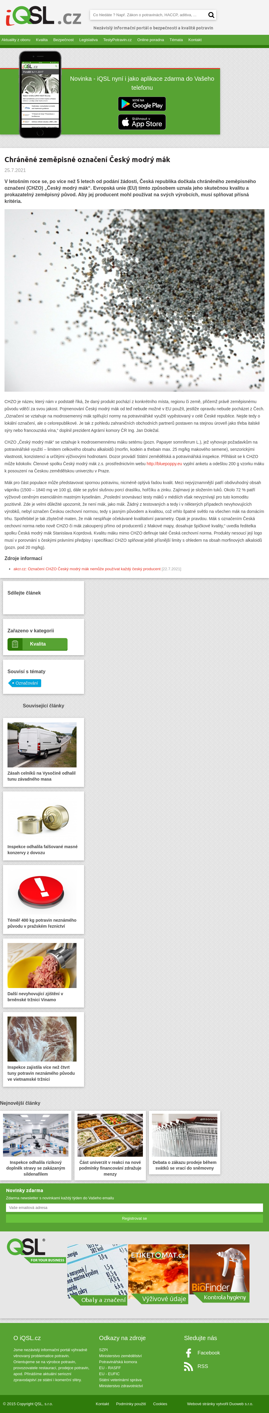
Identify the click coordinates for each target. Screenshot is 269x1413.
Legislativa (88, 40)
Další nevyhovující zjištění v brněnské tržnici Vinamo (42, 972)
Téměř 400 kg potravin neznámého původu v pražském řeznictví (42, 899)
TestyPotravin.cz (117, 40)
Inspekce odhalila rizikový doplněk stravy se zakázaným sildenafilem (35, 1145)
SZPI (103, 1350)
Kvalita (42, 40)
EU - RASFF (110, 1368)
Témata (176, 40)
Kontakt (195, 40)
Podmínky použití (131, 1404)
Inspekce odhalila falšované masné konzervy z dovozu (42, 825)
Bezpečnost (63, 40)
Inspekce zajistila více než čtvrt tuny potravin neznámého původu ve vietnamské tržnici (42, 1049)
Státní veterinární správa (120, 1380)
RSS (203, 1366)
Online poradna (150, 40)
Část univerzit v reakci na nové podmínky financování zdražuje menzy (110, 1145)
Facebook (209, 1353)
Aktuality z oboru (16, 40)
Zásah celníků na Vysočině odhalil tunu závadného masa (42, 752)
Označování (27, 683)
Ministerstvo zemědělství (120, 1356)
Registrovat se (134, 1218)
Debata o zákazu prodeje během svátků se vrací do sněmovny (184, 1142)
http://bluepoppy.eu (164, 463)
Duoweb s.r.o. (241, 1404)
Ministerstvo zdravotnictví (121, 1386)
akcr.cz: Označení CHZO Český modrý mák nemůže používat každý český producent (87, 569)
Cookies (160, 1404)
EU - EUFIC (109, 1374)
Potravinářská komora (118, 1362)
